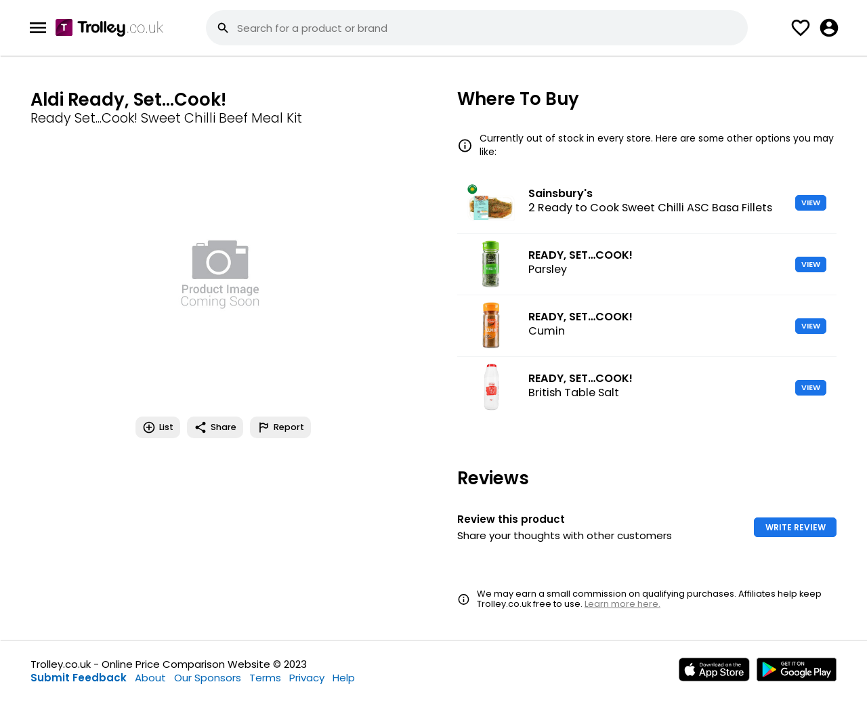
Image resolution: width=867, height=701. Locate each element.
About (150, 678)
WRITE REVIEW (795, 527)
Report (280, 427)
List (157, 427)
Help (344, 678)
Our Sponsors (207, 678)
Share (215, 427)
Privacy (306, 678)
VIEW (810, 202)
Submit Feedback (78, 678)
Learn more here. (622, 603)
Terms (265, 678)
